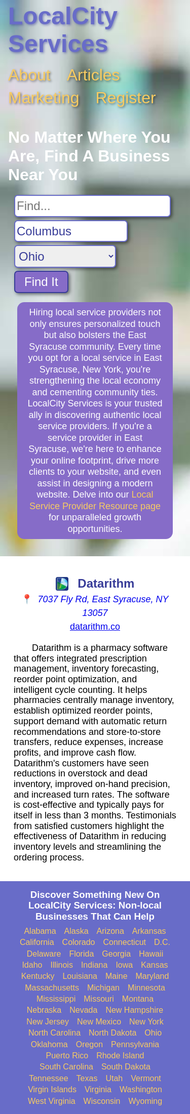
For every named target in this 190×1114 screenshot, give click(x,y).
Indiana (94, 965)
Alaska (76, 931)
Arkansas (149, 931)
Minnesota (146, 987)
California (37, 942)
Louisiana (79, 976)
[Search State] (65, 256)
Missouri (99, 999)
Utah (114, 1078)
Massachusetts (52, 987)
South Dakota (125, 1066)
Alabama (40, 931)
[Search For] (92, 206)
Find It (41, 281)
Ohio (153, 1032)
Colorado (78, 942)
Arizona (110, 931)
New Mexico (99, 1021)
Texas (87, 1078)
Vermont (146, 1078)
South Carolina (66, 1066)
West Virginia (51, 1101)
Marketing (44, 98)
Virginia (98, 1089)
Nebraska (44, 1010)
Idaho (32, 965)
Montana (138, 999)
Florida (81, 954)
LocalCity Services (63, 30)
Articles (93, 75)
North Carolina (54, 1032)
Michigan (103, 987)
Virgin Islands (52, 1089)
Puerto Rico (67, 1055)
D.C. (162, 942)
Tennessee (48, 1078)
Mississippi (55, 999)
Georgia (116, 954)
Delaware (44, 954)
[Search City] (71, 231)
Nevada (83, 1010)
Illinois (61, 965)
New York (146, 1021)
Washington (141, 1089)
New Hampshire (134, 1010)
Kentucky (38, 976)
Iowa (124, 965)
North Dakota (112, 1032)
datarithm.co (95, 627)
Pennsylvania (135, 1044)
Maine (116, 976)
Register (126, 98)
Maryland (152, 976)
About (29, 75)
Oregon (89, 1044)
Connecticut (124, 942)
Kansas (154, 965)
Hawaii (151, 954)
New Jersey (47, 1021)
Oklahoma (49, 1044)
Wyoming (146, 1101)
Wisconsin (102, 1101)
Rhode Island (120, 1055)
